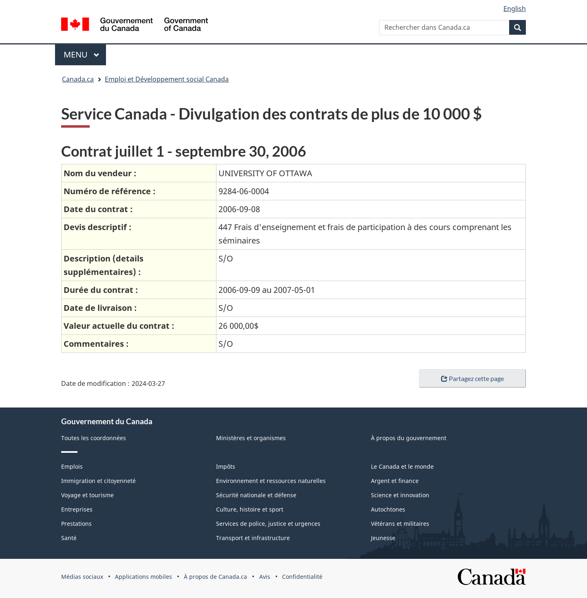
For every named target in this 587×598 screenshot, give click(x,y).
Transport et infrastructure (253, 538)
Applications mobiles (143, 576)
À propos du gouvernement (408, 438)
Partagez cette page (472, 378)
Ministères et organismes (251, 438)
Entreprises (77, 509)
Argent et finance (395, 481)
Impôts (225, 466)
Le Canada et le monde (402, 466)
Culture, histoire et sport (249, 509)
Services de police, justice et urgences (268, 523)
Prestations (76, 523)
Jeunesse (383, 538)
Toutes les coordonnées (93, 438)
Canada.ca (78, 79)
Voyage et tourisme (87, 495)
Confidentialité (302, 576)
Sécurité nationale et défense (256, 495)
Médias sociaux (82, 576)
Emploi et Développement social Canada (167, 79)
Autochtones (388, 509)
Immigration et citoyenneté (98, 481)
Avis (264, 576)
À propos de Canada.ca (215, 576)
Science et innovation (400, 495)
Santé (69, 538)
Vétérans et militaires (400, 523)
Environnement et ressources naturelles (271, 481)
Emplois (72, 466)
